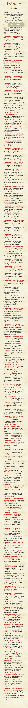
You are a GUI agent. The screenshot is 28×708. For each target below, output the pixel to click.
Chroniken (14, 8)
